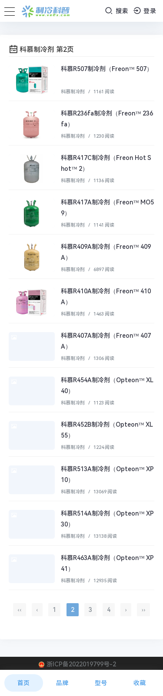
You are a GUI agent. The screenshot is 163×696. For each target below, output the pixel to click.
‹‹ (19, 609)
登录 (145, 10)
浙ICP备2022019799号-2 (81, 664)
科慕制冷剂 (73, 92)
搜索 (117, 11)
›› (143, 609)
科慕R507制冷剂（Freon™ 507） (107, 68)
